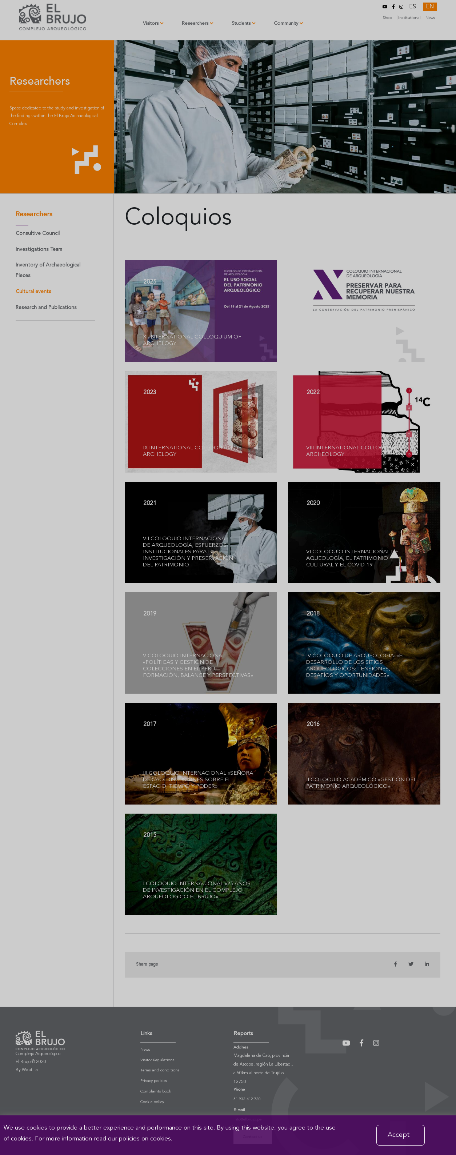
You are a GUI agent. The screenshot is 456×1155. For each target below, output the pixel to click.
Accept (399, 1135)
